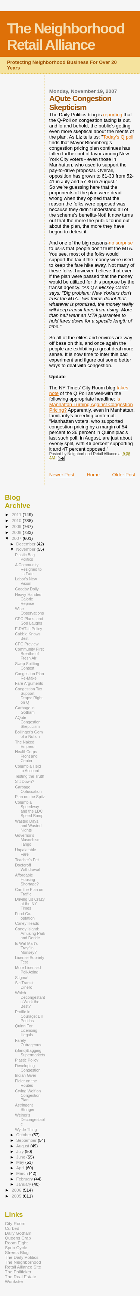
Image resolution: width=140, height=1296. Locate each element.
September (27, 1140)
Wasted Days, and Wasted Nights (28, 825)
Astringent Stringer (24, 1107)
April (21, 1168)
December (26, 544)
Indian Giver (25, 1075)
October (24, 1135)
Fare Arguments (29, 683)
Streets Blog (17, 1252)
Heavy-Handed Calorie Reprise (28, 599)
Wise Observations (29, 610)
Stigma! (21, 977)
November (26, 549)
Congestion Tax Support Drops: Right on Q (29, 695)
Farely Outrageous (28, 1042)
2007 (17, 538)
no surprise (121, 243)
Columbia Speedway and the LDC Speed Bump (29, 809)
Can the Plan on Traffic (29, 891)
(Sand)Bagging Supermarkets (30, 1052)
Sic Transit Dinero (24, 985)
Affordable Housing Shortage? (27, 879)
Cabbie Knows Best (27, 636)
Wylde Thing (26, 1129)
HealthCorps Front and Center (26, 756)
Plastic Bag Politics (25, 557)
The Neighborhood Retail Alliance (66, 36)
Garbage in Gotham (25, 710)
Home (93, 474)
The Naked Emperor (25, 744)
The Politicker (18, 1271)
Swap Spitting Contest (27, 665)
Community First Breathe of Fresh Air (29, 653)
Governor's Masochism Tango (28, 839)
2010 (17, 520)
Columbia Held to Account (28, 768)
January (24, 1184)
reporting (112, 114)
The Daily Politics (21, 1257)
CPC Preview (26, 644)
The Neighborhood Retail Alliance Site (23, 1264)
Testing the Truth (29, 776)
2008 (17, 532)
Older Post (123, 474)
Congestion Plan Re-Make (29, 675)
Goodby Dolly (27, 589)
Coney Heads (27, 923)
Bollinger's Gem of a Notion (29, 734)
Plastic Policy (26, 1060)
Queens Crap (18, 1237)
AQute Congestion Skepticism (28, 722)
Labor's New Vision (26, 581)
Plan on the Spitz (30, 796)
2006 (17, 1190)
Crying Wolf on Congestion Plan (28, 1095)
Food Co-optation (25, 915)
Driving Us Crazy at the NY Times (29, 903)
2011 (17, 514)
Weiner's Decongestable (30, 1119)
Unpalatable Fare (25, 852)
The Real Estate (20, 1276)
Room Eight (16, 1242)
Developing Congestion (28, 1067)
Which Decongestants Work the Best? (30, 999)
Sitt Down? (24, 781)
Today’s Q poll (118, 137)
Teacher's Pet (27, 860)
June (21, 1157)
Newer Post (61, 474)
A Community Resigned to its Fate (28, 569)
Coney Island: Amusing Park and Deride (30, 933)
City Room (15, 1223)
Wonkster (14, 1281)
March (22, 1173)
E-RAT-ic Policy (28, 628)
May (20, 1162)
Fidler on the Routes (26, 1083)
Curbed (12, 1228)
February (25, 1179)
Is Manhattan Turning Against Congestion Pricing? (91, 404)
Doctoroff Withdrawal (27, 867)
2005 (17, 1195)
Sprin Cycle (16, 1247)
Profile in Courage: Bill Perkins (29, 1016)
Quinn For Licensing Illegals (26, 1030)
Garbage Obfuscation (28, 789)
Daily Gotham (18, 1233)
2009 (17, 526)
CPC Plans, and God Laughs (29, 620)
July (20, 1151)
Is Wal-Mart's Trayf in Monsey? (26, 948)
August (23, 1146)
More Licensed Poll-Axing (28, 969)
